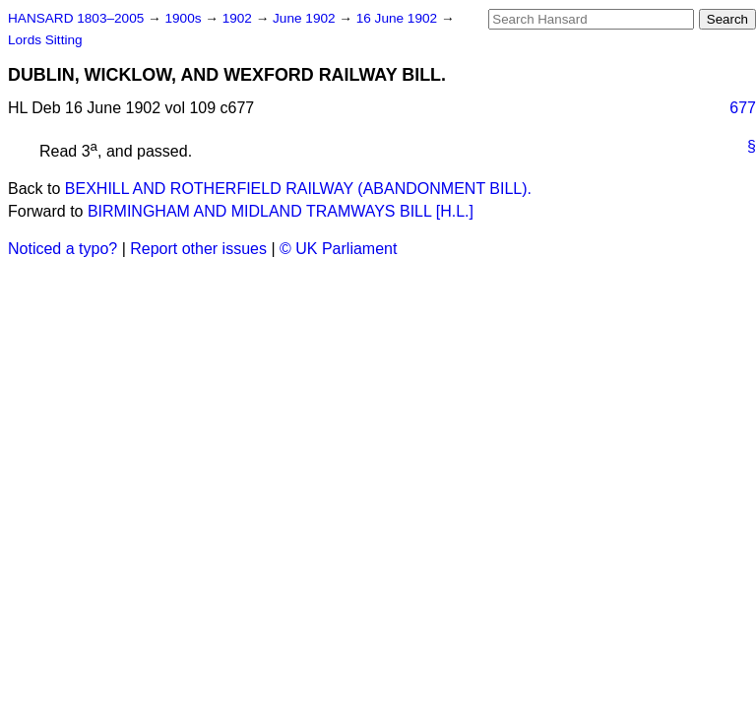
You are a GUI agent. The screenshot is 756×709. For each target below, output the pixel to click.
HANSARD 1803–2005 (76, 18)
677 (742, 107)
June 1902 (306, 18)
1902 (239, 18)
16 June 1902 (398, 18)
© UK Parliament (338, 248)
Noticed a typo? (62, 248)
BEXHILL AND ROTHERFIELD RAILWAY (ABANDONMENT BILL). (298, 188)
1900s (184, 18)
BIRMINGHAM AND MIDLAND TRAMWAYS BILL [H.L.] (280, 211)
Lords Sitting (45, 39)
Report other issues (198, 248)
